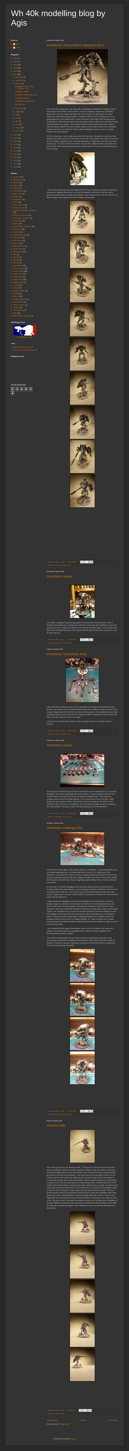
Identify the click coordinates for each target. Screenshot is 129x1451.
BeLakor (16, 196)
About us (16, 185)
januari (18, 131)
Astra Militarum (18, 191)
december (19, 77)
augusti (18, 112)
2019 (16, 138)
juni (17, 118)
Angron (15, 188)
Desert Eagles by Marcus (22, 226)
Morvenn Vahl (56, 1125)
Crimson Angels (19, 208)
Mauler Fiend (18, 249)
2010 (16, 167)
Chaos (15, 202)
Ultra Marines (18, 310)
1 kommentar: (71, 1410)
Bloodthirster (17, 199)
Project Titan (17, 280)
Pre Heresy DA (18, 268)
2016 (16, 148)
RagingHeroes (18, 282)
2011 (16, 164)
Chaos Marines (18, 205)
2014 (16, 154)
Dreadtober (57, 565)
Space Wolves (18, 302)
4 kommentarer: (71, 562)
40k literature (18, 180)
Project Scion (18, 277)
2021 (16, 74)
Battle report (17, 194)
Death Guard (18, 221)
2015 (16, 151)
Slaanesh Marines (19, 299)
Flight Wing (17, 238)
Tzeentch (16, 307)
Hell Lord (16, 243)
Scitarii (15, 288)
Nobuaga (16, 260)
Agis (17, 44)
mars (18, 124)
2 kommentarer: (71, 639)
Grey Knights (18, 240)
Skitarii (15, 294)
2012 (16, 161)
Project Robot (18, 274)
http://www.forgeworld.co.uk (23, 347)
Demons (16, 224)
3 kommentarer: (71, 730)
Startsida (83, 1420)
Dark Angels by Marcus (21, 218)
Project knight (66, 565)
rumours (16, 285)
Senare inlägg (52, 1420)
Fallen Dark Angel (19, 235)
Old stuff (16, 263)
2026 (16, 58)
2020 (16, 135)
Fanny (18, 48)
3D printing (17, 177)
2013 (16, 157)
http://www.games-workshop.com (25, 350)
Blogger (73, 1439)
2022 (16, 71)
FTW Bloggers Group (24, 337)
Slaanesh (16, 296)
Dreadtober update (59, 576)
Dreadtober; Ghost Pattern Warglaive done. (76, 45)
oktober (18, 84)
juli (17, 115)
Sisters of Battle (59, 1413)
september (20, 108)
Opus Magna (18, 266)
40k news (16, 182)
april (17, 121)
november (19, 80)
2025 (16, 61)
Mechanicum (17, 252)
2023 (16, 68)
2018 (16, 141)
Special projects (19, 305)
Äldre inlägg (113, 1420)
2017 (16, 145)
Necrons (16, 257)
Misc (14, 254)
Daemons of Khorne (20, 215)
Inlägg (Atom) (64, 1424)
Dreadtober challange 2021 (65, 828)
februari (19, 128)
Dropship (16, 232)
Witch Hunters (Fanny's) (22, 316)
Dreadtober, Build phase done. (67, 654)
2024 (16, 65)
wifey (15, 313)
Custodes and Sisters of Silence (24, 210)
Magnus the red (18, 246)
